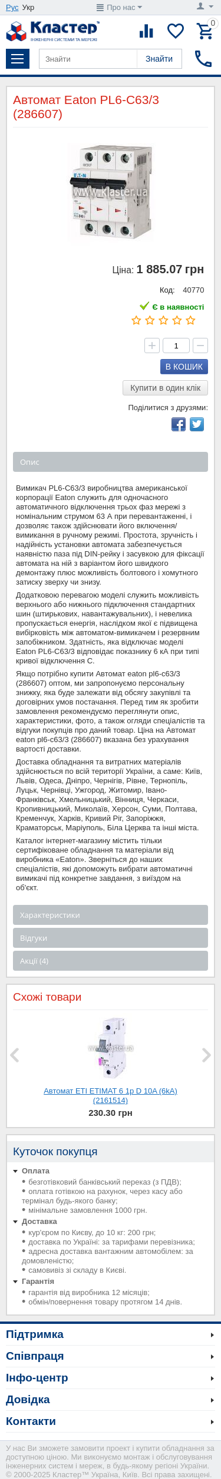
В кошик (184, 366)
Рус (12, 7)
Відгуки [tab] (33, 938)
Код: (167, 290)
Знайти (159, 58)
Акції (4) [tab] (34, 960)
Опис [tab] (29, 462)
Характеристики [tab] (50, 915)
